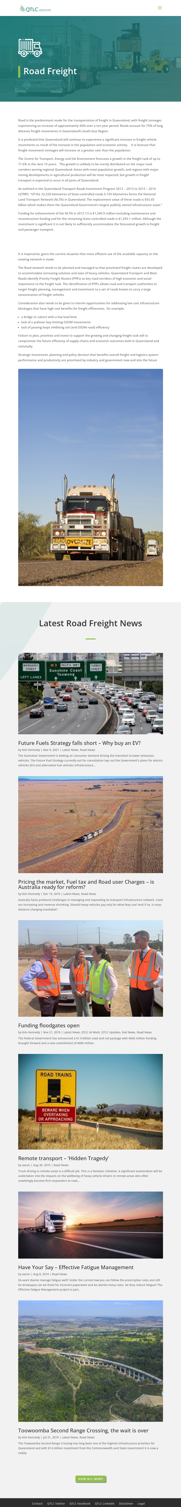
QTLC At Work (90, 1032)
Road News (87, 750)
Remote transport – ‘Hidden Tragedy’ (63, 1158)
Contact (37, 1503)
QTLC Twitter (56, 1503)
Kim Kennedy (31, 750)
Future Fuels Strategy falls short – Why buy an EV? (79, 742)
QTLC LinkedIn (105, 1503)
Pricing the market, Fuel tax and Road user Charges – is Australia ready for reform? (86, 884)
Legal (141, 1503)
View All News (90, 1479)
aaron (26, 1165)
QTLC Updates (110, 1032)
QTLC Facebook (79, 1503)
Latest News (70, 750)
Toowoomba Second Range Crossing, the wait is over (83, 1430)
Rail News (128, 1032)
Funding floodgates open (49, 1025)
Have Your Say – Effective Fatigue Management (76, 1267)
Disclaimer (126, 1503)
